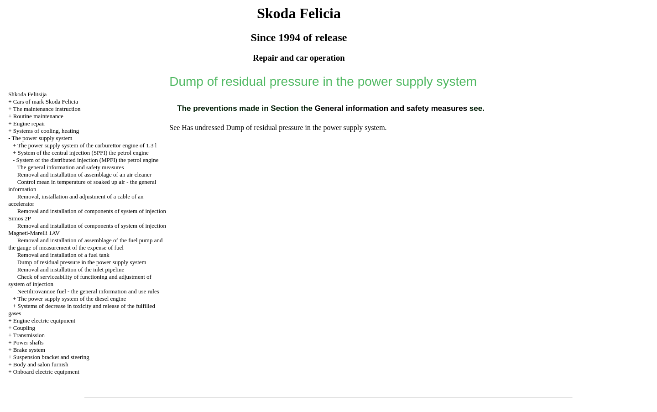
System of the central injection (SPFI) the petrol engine (82, 152)
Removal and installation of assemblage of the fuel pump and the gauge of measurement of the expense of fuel (85, 244)
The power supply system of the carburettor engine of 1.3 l (86, 145)
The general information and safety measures (70, 167)
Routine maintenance (38, 116)
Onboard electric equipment (46, 371)
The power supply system (41, 138)
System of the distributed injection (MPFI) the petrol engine (87, 159)
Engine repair (29, 123)
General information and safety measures (390, 108)
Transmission (29, 335)
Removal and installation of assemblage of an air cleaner (84, 174)
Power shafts (28, 342)
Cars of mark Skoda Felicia (45, 101)
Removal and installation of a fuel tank (63, 254)
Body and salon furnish (40, 364)
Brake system (29, 349)
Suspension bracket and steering (51, 357)
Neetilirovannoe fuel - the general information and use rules (88, 291)
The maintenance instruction (46, 108)
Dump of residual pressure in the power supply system (81, 262)
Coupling (24, 327)
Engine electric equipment (44, 320)
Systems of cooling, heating (46, 130)
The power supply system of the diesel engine (71, 298)
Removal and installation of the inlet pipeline (71, 269)
